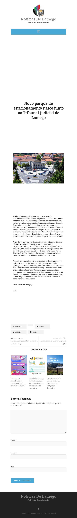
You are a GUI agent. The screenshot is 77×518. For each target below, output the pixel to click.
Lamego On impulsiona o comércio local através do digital (18, 382)
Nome (14, 440)
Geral (14, 290)
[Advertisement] (31, 51)
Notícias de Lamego (38, 19)
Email (14, 453)
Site (12, 466)
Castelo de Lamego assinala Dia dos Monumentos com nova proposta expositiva (36, 383)
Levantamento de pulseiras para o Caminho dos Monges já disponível (54, 383)
